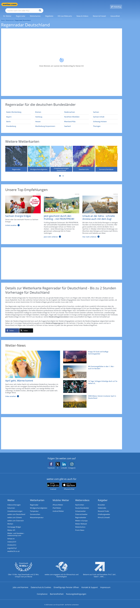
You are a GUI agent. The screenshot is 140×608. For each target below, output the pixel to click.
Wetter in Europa (81, 517)
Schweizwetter (80, 508)
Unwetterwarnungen (14, 508)
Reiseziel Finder (103, 508)
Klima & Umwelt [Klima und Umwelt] (104, 514)
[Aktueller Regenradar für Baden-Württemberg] (13, 109)
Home (3, 17)
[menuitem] (7, 13)
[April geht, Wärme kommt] (31, 372)
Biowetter (101, 502)
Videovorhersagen (14, 502)
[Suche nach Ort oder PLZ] (40, 4)
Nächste (116, 154)
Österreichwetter (81, 511)
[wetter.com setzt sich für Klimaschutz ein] (61, 568)
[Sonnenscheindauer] (106, 156)
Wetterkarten (10, 17)
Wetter (11, 497)
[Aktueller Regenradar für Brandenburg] (11, 123)
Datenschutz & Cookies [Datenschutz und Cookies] (41, 584)
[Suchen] (56, 4)
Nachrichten (79, 502)
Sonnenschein (35, 511)
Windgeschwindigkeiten (38, 505)
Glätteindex (102, 505)
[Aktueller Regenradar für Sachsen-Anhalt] (98, 114)
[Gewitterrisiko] (84, 156)
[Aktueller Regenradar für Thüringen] (96, 123)
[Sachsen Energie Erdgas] (21, 215)
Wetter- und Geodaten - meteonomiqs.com (16, 531)
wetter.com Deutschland (16, 511)
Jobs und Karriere (20, 584)
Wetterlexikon (80, 524)
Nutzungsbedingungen (76, 591)
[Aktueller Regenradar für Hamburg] (38, 114)
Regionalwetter (80, 514)
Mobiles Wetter (61, 497)
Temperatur (34, 508)
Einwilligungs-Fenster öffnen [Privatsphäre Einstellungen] (66, 584)
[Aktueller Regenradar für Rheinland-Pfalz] (70, 119)
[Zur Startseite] (9, 4)
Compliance (42, 591)
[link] (7, 13)
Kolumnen (11, 505)
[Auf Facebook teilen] (12, 327)
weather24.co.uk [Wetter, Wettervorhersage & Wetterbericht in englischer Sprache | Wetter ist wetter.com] (13, 548)
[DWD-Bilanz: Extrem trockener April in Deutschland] (90, 399)
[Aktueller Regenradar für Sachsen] (96, 109)
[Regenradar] (16, 156)
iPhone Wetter (58, 502)
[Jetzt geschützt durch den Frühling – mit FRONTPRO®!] (60, 215)
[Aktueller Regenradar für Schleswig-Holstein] (100, 119)
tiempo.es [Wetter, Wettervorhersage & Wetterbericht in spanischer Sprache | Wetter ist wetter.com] (11, 535)
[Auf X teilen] (26, 327)
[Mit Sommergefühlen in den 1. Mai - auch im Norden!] (90, 369)
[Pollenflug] (116, 4)
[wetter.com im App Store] (69, 483)
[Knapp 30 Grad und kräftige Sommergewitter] (90, 355)
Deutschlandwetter (82, 505)
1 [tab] (60, 173)
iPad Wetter (57, 505)
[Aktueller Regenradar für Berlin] (8, 119)
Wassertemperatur (37, 514)
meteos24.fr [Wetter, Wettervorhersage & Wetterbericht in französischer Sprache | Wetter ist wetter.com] (11, 539)
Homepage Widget (14, 524)
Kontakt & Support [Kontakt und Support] (89, 584)
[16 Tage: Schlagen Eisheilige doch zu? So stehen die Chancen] (90, 384)
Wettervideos (82, 497)
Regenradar (34, 502)
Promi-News (79, 527)
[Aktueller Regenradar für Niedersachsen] (69, 109)
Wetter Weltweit (81, 521)
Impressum (105, 584)
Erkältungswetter (104, 511)
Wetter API (11, 527)
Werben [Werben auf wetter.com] (10, 521)
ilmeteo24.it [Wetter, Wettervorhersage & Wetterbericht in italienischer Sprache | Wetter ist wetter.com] (11, 542)
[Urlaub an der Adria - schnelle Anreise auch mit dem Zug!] (98, 215)
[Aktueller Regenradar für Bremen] (38, 109)
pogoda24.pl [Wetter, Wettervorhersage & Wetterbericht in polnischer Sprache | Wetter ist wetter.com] (12, 545)
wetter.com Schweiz (14, 514)
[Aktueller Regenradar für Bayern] (9, 114)
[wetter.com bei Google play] (53, 483)
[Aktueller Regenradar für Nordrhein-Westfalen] (71, 114)
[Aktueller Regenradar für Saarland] (67, 123)
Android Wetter (58, 508)
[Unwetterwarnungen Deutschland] (61, 156)
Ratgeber (103, 497)
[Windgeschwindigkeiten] (39, 156)
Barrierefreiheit (57, 591)
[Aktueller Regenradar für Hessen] (38, 119)
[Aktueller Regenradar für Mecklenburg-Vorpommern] (45, 123)
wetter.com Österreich (15, 517)
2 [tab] (63, 173)
